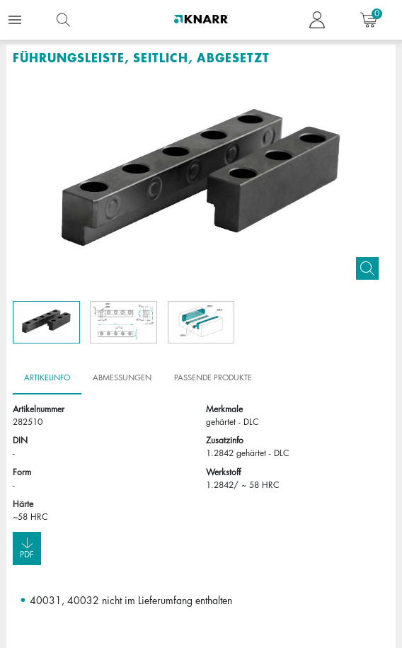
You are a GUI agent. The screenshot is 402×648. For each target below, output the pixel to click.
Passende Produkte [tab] (213, 377)
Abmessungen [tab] (122, 377)
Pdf (27, 547)
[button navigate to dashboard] (317, 20)
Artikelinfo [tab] (47, 377)
